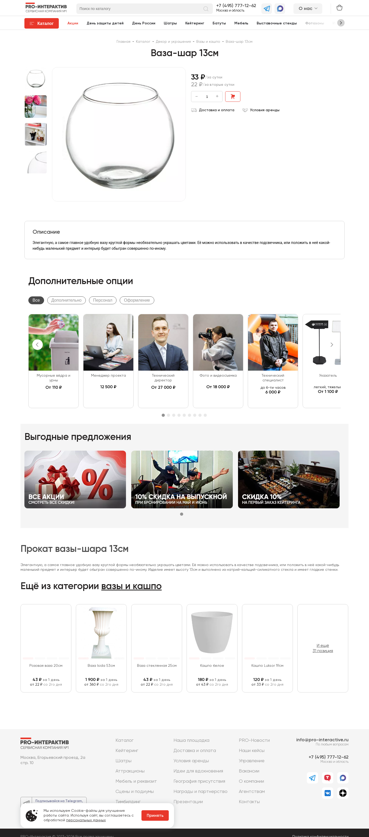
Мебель (241, 23)
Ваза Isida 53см (101, 666)
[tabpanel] (53, 361)
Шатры (170, 23)
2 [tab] (168, 415)
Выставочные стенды (277, 23)
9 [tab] (205, 415)
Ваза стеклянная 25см (157, 666)
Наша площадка (191, 740)
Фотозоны (314, 23)
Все (36, 300)
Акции (72, 23)
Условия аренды (261, 110)
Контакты (249, 801)
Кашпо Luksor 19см (267, 666)
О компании (251, 781)
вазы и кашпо (131, 586)
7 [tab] (194, 415)
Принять (155, 816)
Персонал (102, 300)
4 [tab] (179, 415)
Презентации (188, 801)
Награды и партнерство (200, 791)
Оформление (137, 300)
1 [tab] (163, 415)
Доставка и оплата (212, 110)
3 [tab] (173, 415)
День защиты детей (105, 23)
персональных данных (86, 820)
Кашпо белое (212, 666)
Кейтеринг (194, 23)
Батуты (219, 23)
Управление (252, 761)
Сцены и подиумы (134, 791)
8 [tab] (200, 415)
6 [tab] (189, 415)
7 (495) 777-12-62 (237, 5)
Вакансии (249, 771)
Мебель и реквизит (136, 781)
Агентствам (252, 791)
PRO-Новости (254, 740)
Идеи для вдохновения (198, 771)
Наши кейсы (252, 750)
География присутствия (199, 781)
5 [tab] (184, 415)
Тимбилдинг (128, 801)
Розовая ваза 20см (45, 666)
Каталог (124, 740)
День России (143, 23)
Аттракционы (130, 771)
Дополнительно (66, 300)
